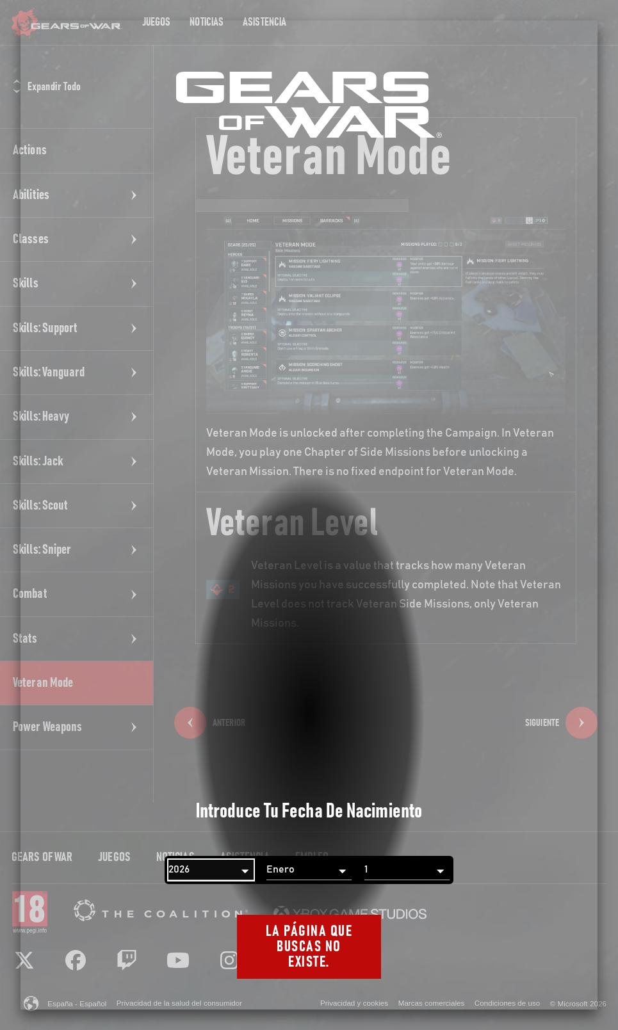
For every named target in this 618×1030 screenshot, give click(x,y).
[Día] (407, 870)
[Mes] (309, 870)
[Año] (211, 870)
